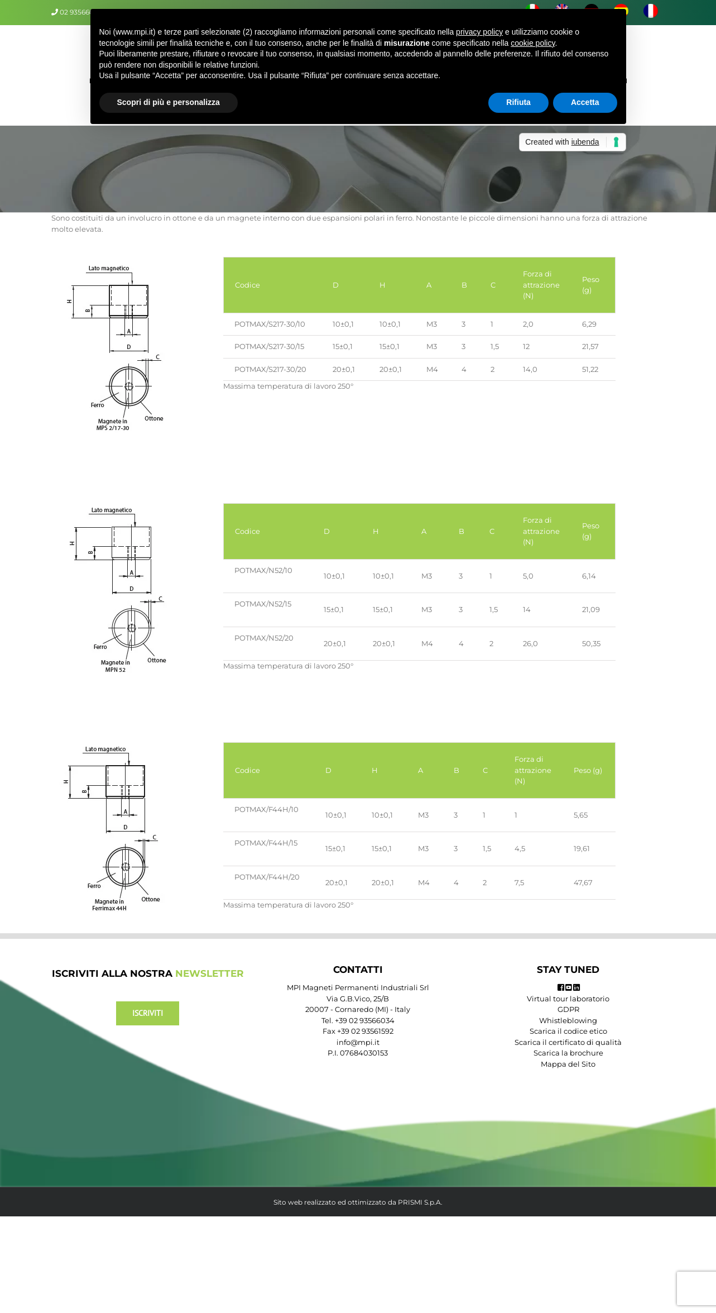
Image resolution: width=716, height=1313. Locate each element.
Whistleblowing (568, 1020)
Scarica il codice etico (568, 1030)
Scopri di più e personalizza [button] (168, 102)
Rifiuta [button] (518, 102)
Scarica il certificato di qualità (568, 1042)
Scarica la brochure (568, 1052)
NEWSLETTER (209, 973)
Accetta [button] (585, 102)
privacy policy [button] (479, 31)
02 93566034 (81, 12)
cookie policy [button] (533, 43)
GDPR (568, 1009)
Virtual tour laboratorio (568, 998)
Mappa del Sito (568, 1063)
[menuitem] (650, 12)
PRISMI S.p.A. (420, 1202)
